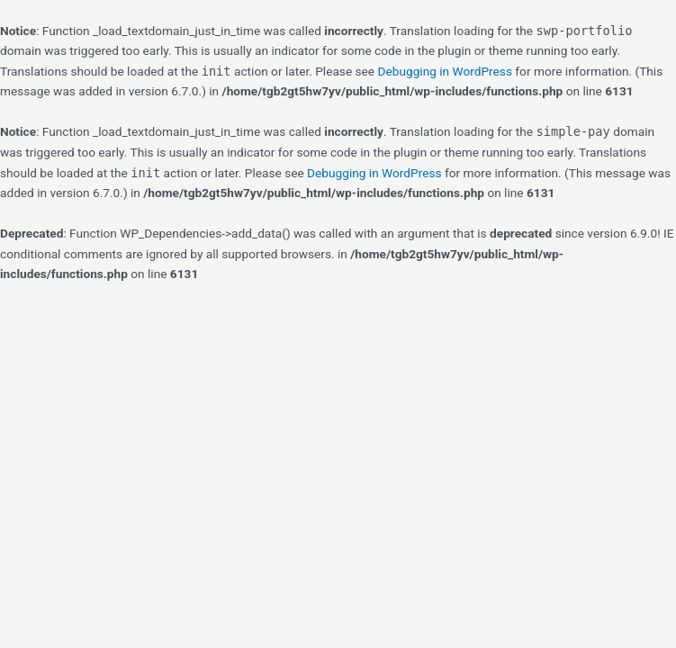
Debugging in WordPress (445, 71)
